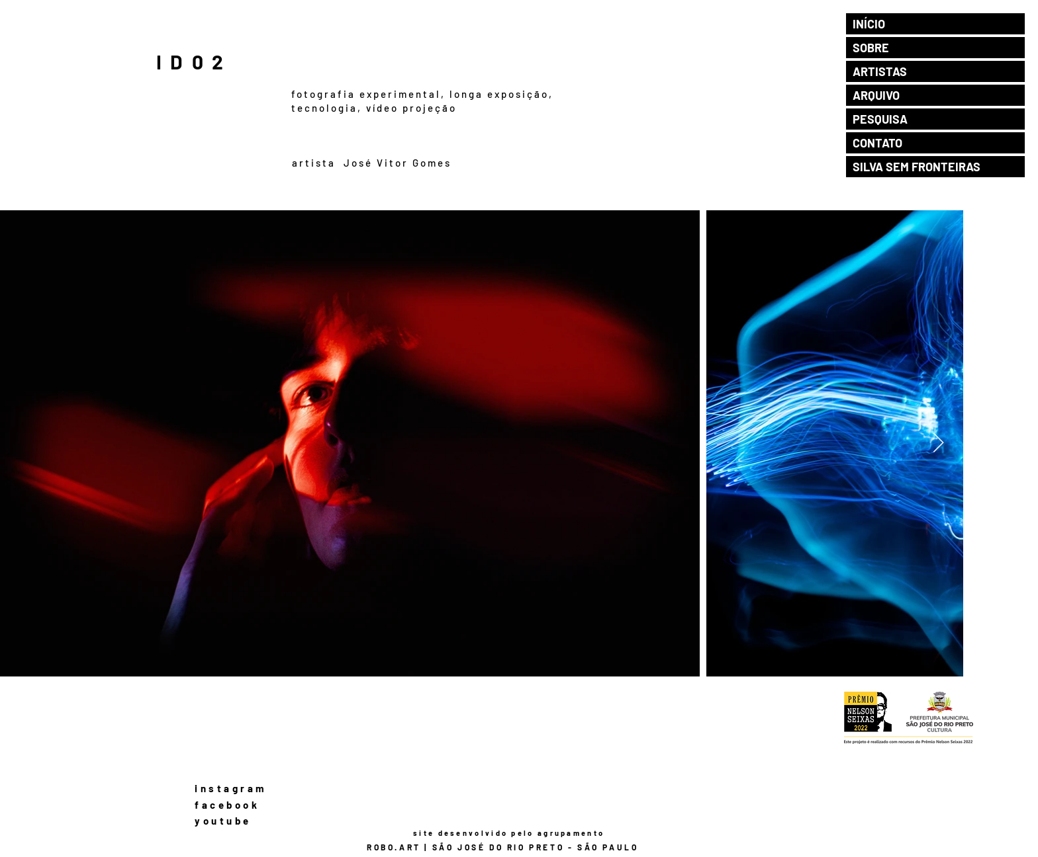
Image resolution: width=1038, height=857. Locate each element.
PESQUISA (880, 119)
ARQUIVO (876, 95)
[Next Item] (938, 443)
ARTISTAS (880, 71)
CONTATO (877, 143)
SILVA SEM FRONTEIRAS (916, 166)
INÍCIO (869, 24)
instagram (231, 788)
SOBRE (871, 47)
